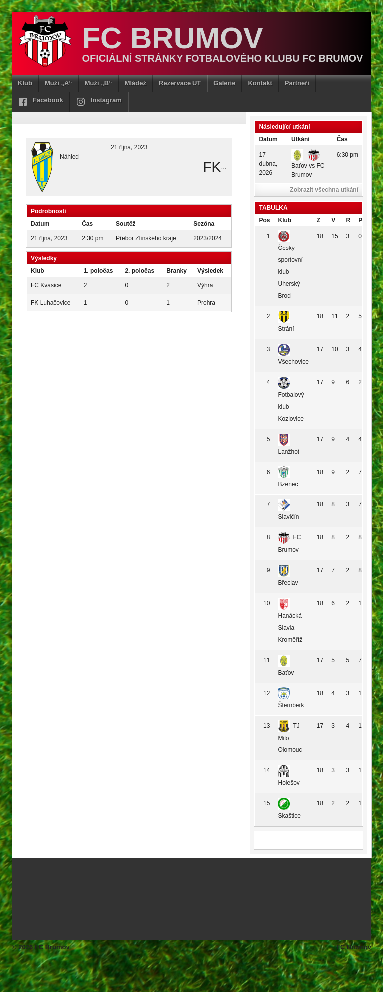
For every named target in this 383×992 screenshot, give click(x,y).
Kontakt (260, 83)
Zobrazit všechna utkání (324, 189)
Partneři (297, 83)
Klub (25, 83)
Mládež (135, 83)
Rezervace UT (180, 83)
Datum (268, 139)
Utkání (300, 139)
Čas (342, 139)
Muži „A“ (58, 83)
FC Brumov (172, 38)
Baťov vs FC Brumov (308, 164)
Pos (264, 220)
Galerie (224, 83)
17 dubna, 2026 (268, 163)
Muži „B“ (98, 83)
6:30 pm (347, 154)
